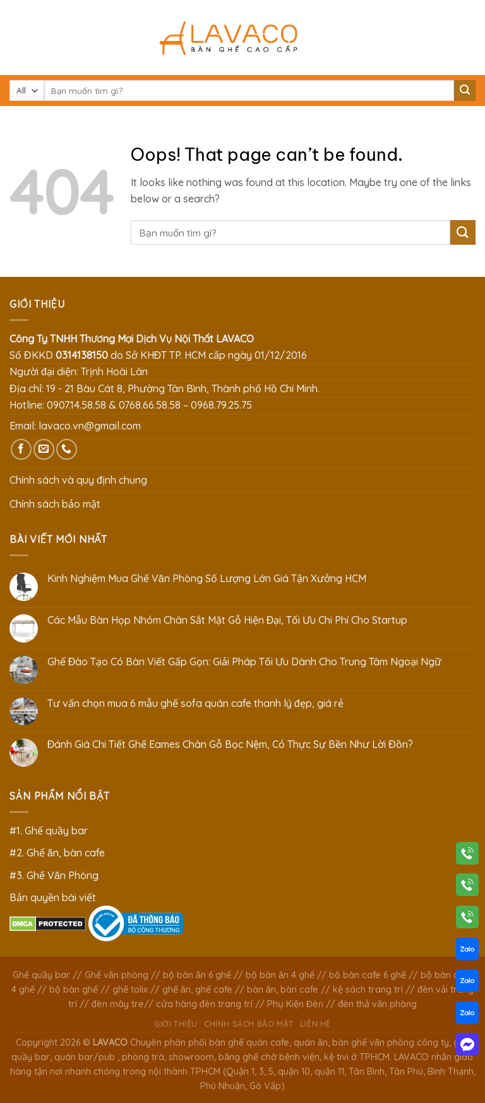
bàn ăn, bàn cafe (282, 989)
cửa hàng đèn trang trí (204, 1004)
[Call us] (66, 449)
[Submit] (465, 91)
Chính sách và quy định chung (78, 480)
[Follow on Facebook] (21, 449)
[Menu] (17, 37)
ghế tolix (130, 989)
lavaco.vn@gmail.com (90, 425)
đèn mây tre (118, 1004)
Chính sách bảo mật (54, 504)
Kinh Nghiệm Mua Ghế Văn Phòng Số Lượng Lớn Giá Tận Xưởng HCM (206, 579)
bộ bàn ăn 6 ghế (197, 975)
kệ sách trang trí (368, 989)
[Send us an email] (43, 449)
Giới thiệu (176, 1024)
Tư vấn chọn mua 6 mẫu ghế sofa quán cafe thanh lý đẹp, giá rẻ (195, 703)
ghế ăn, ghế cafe (197, 989)
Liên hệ (315, 1024)
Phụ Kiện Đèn (295, 1004)
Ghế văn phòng (116, 975)
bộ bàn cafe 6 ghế (367, 975)
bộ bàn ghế (73, 989)
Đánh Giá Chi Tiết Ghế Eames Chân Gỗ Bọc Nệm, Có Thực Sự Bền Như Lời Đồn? (230, 744)
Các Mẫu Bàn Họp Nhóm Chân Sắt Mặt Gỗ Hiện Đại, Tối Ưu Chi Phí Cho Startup (227, 620)
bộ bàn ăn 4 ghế (280, 975)
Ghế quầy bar (41, 975)
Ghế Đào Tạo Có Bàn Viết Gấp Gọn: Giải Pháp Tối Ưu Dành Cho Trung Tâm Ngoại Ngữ (244, 662)
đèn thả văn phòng (377, 1004)
